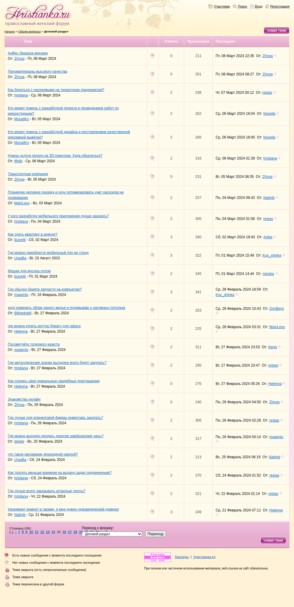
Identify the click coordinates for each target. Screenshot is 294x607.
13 (48, 532)
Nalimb (268, 198)
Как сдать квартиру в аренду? (32, 234)
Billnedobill (23, 313)
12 (42, 532)
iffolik (18, 161)
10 (31, 532)
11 (36, 532)
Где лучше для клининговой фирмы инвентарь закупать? (55, 418)
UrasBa (20, 258)
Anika (267, 237)
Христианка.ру (204, 557)
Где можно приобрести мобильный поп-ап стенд (48, 253)
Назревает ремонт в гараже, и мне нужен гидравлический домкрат (63, 509)
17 (70, 532)
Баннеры (182, 557)
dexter (19, 441)
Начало (9, 31)
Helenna (21, 331)
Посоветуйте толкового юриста (34, 344)
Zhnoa (19, 58)
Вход (258, 6)
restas (267, 92)
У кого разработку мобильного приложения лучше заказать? (58, 216)
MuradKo (21, 119)
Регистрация (280, 6)
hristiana (21, 95)
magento (21, 295)
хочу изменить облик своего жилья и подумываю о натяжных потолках (66, 308)
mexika (268, 274)
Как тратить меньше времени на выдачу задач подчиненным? (60, 473)
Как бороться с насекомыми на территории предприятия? (56, 90)
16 (64, 532)
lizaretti (20, 240)
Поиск (242, 6)
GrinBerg (276, 309)
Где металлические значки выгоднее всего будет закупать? (57, 363)
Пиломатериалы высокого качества (37, 71)
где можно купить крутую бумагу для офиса (44, 326)
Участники (222, 6)
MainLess (22, 203)
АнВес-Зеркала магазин (28, 53)
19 (80, 532)
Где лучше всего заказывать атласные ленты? (46, 491)
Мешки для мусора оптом (29, 271)
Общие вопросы (29, 31)
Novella (269, 113)
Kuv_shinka (271, 255)
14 (53, 532)
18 (75, 532)
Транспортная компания (28, 174)
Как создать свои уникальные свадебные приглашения (54, 381)
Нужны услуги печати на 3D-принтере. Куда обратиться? (55, 156)
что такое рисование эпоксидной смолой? (43, 454)
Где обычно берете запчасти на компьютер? (45, 289)
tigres (272, 347)
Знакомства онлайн (24, 399)
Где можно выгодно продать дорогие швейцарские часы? (56, 436)
